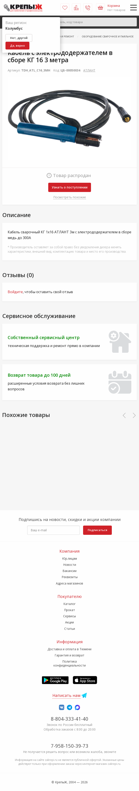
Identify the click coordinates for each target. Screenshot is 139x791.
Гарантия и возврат (69, 655)
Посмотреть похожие (69, 197)
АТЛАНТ (89, 70)
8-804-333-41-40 (69, 718)
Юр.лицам (69, 558)
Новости (69, 565)
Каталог (69, 604)
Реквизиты (70, 577)
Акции (69, 622)
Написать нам (66, 695)
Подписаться (97, 530)
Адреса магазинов (69, 583)
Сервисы (69, 616)
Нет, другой (19, 38)
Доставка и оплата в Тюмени (69, 649)
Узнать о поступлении (69, 187)
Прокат (69, 610)
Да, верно (17, 45)
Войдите (15, 291)
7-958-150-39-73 (69, 745)
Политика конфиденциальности (69, 663)
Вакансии (69, 571)
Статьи (69, 629)
